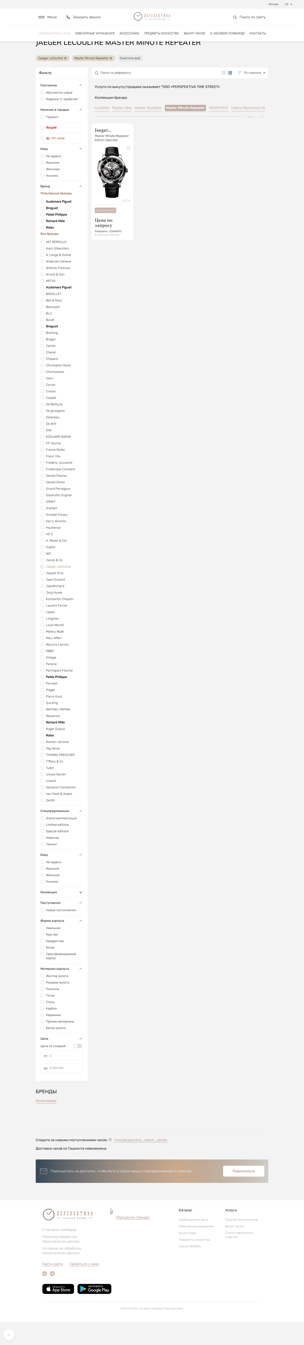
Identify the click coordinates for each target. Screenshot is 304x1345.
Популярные (46, 1124)
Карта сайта (52, 1287)
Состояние (61, 108)
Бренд (61, 209)
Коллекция (61, 915)
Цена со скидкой (53, 1069)
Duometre (101, 131)
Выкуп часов (194, 37)
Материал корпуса (61, 991)
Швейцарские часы (54, 37)
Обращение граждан (133, 1240)
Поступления (61, 925)
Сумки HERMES (190, 1269)
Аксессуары (129, 37)
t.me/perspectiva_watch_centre (140, 1163)
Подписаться (244, 1194)
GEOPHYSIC (218, 131)
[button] (47, 19)
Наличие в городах (61, 132)
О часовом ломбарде (227, 37)
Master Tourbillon (148, 131)
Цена (61, 1061)
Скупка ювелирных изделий (239, 1258)
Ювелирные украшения (94, 37)
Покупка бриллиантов (241, 1242)
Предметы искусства (161, 37)
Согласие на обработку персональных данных (61, 1273)
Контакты (258, 37)
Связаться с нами (84, 1287)
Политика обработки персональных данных (60, 1262)
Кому (61, 171)
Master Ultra (121, 131)
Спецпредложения (61, 833)
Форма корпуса (61, 943)
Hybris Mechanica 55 (248, 131)
